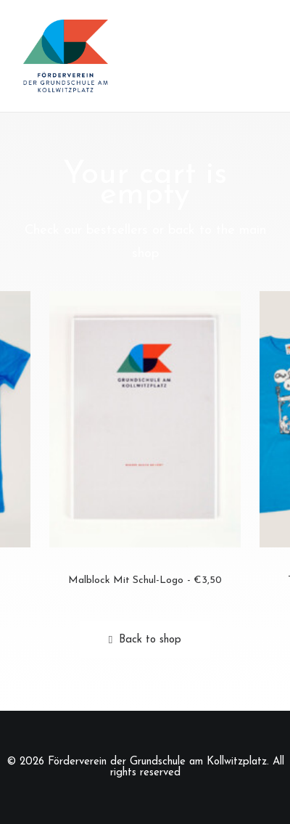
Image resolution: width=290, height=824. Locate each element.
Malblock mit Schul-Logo (145, 580)
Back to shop (145, 639)
